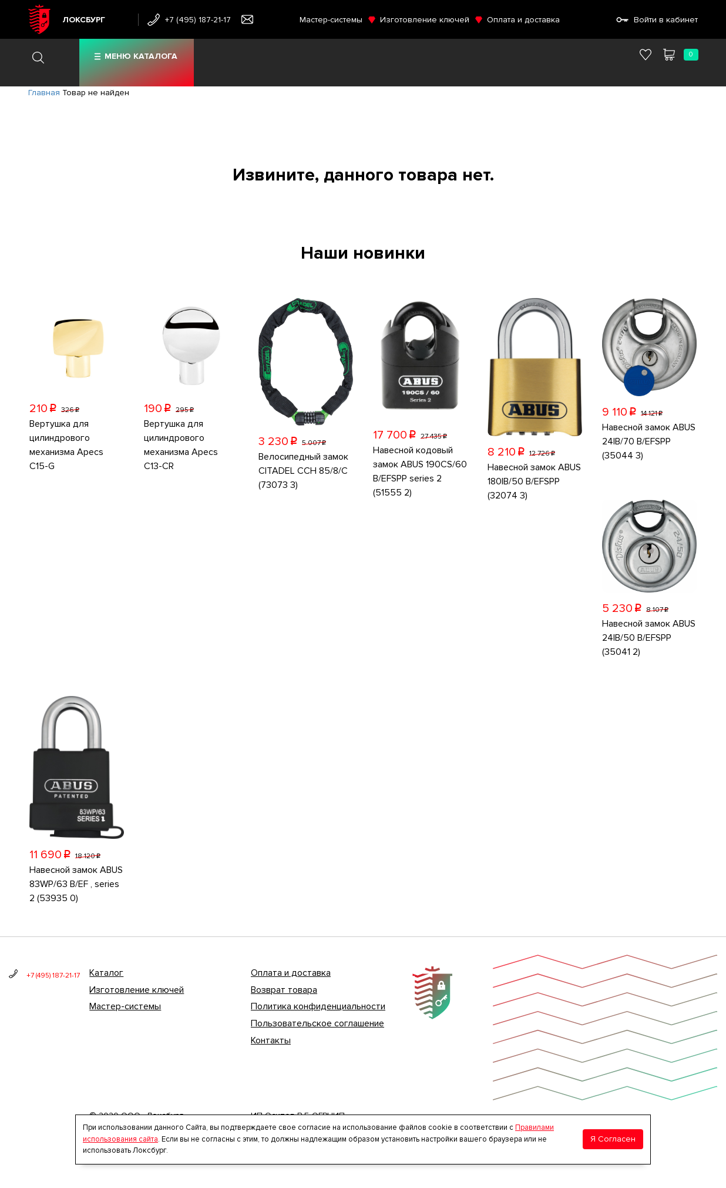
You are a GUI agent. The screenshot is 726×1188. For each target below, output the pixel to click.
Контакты (271, 1040)
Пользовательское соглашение (317, 1023)
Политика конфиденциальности (318, 1006)
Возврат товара (284, 990)
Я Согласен (613, 1139)
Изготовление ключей (424, 20)
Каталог (106, 973)
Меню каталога (141, 56)
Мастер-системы (331, 20)
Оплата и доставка (523, 20)
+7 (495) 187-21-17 (198, 20)
